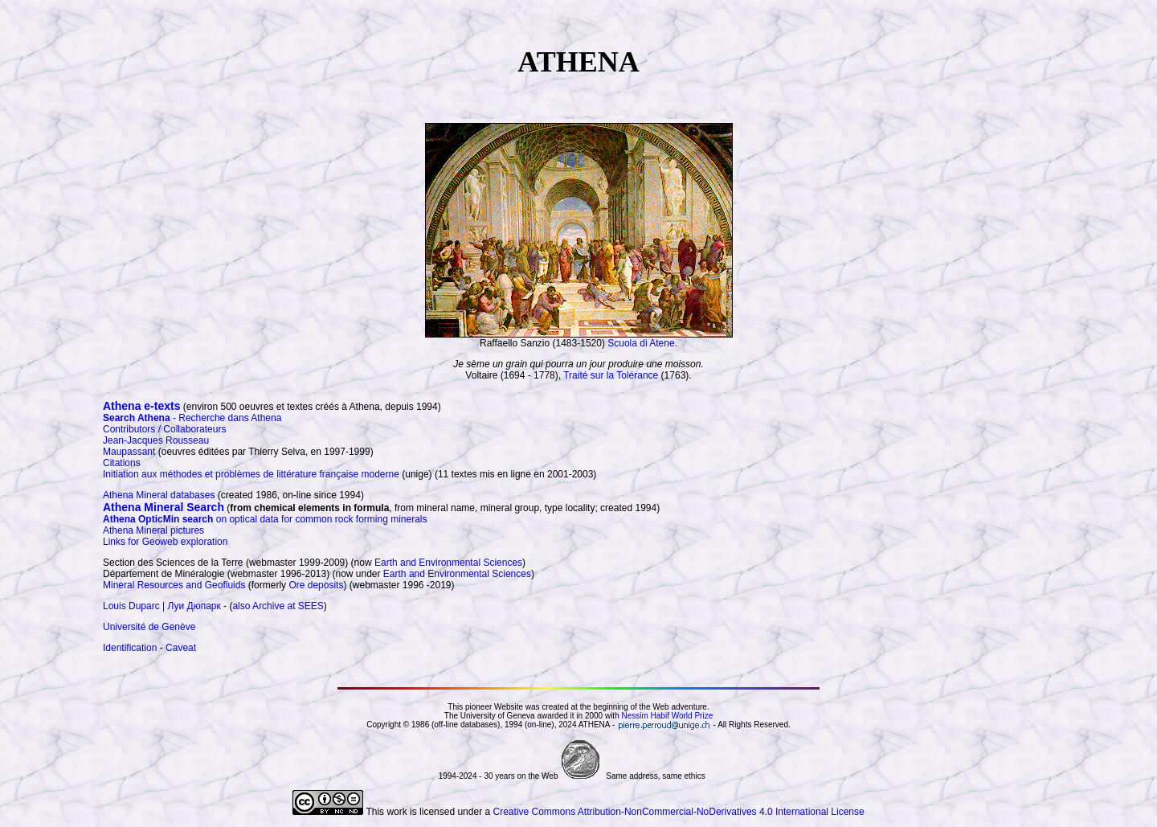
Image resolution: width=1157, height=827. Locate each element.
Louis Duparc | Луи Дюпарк (162, 606)
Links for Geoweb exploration (165, 541)
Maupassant (129, 451)
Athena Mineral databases (159, 495)
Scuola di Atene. (642, 343)
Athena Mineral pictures (153, 530)
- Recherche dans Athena (192, 418)
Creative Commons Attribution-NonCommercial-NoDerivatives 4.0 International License (678, 811)
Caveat (181, 647)
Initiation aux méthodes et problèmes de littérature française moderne (251, 474)
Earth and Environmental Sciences (448, 562)
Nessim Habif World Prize (667, 715)
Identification (130, 647)
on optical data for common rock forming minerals (265, 519)
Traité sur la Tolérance (610, 375)
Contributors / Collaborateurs (164, 429)
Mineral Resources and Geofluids (174, 585)
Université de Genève (149, 627)
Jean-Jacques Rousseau (156, 440)
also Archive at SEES (277, 606)
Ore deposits (315, 585)
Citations (122, 463)
